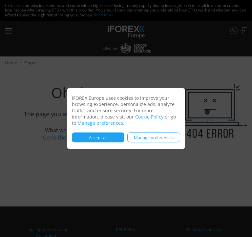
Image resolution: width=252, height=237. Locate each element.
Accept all (98, 137)
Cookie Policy (149, 117)
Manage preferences (100, 123)
